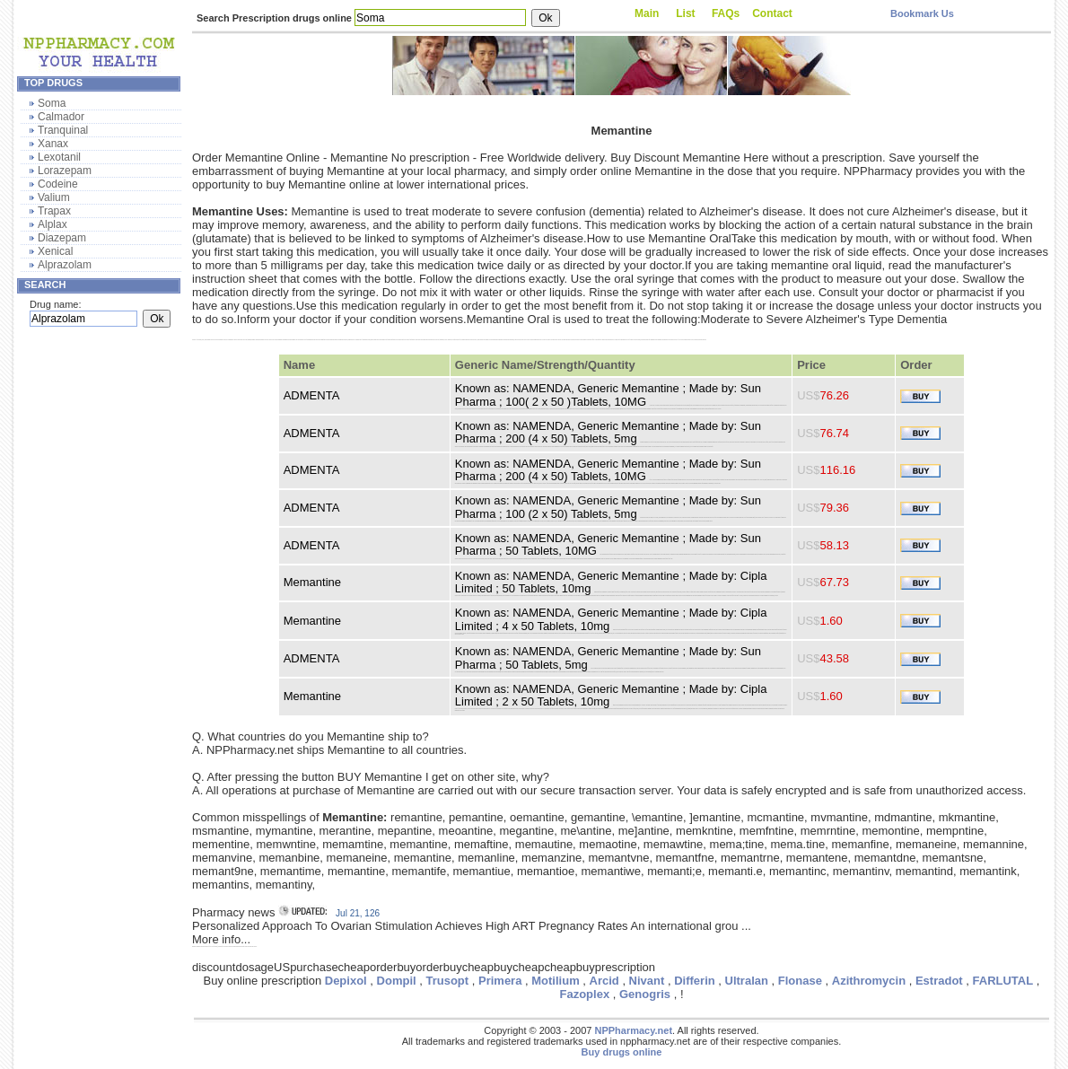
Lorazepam (65, 170)
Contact (772, 13)
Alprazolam (65, 264)
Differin (694, 980)
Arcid (604, 980)
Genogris (644, 994)
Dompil (396, 980)
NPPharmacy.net (633, 1030)
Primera (499, 980)
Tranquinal (63, 130)
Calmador (61, 116)
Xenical (55, 251)
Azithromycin (869, 980)
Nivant (647, 980)
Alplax (52, 224)
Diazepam (62, 238)
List (685, 13)
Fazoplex (585, 994)
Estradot (939, 980)
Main (647, 13)
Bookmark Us (922, 13)
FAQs (726, 13)
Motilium (555, 980)
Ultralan (746, 980)
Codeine (58, 184)
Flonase (800, 980)
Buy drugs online (622, 1052)
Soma (52, 103)
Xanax (53, 143)
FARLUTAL (1003, 980)
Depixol (346, 980)
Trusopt (446, 980)
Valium (54, 197)
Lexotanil (59, 157)
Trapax (54, 211)
